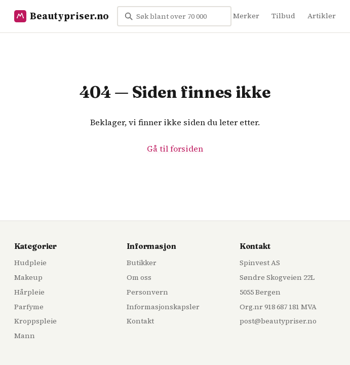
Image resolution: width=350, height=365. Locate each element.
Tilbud (283, 16)
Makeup (28, 277)
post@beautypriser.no (278, 321)
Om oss (139, 277)
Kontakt (140, 321)
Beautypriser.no (61, 16)
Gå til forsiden (175, 148)
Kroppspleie (35, 321)
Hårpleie (29, 292)
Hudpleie (30, 263)
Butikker (142, 263)
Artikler (321, 16)
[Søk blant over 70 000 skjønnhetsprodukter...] (174, 16)
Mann (24, 336)
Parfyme (29, 307)
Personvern (147, 292)
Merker (246, 16)
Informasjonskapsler (163, 307)
